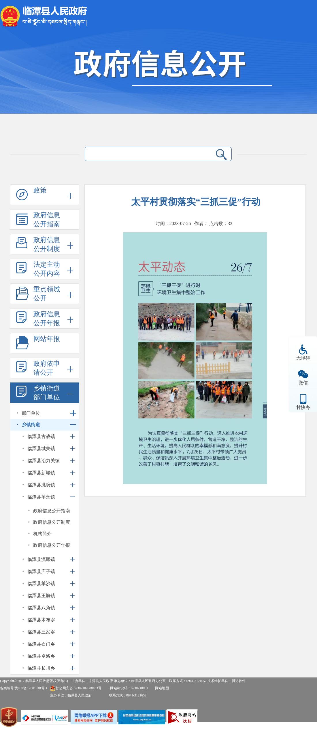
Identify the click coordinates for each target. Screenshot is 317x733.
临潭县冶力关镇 (43, 460)
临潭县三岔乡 (41, 631)
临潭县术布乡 (41, 619)
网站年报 (46, 338)
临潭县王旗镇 (41, 595)
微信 (303, 382)
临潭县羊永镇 (41, 496)
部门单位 (31, 413)
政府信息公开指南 (46, 220)
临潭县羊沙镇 (41, 583)
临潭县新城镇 (41, 472)
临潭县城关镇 (41, 448)
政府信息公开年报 (46, 319)
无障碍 (303, 357)
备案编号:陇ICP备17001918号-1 (23, 688)
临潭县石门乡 (41, 643)
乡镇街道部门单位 (46, 393)
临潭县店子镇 (41, 571)
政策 (40, 190)
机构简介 (42, 533)
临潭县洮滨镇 (41, 484)
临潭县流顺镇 (41, 559)
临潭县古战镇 (41, 436)
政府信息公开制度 (46, 244)
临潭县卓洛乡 (41, 656)
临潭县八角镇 (41, 607)
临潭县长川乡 (41, 668)
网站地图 (162, 688)
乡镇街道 (31, 424)
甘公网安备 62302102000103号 (75, 688)
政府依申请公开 (46, 368)
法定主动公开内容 (46, 269)
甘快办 (303, 407)
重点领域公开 (46, 294)
